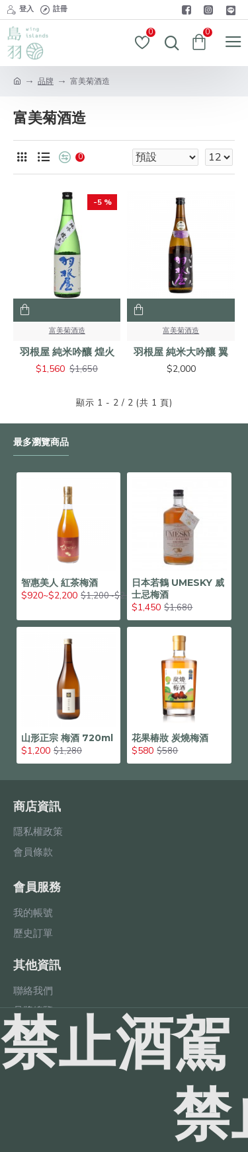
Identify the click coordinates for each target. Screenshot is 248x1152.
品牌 (46, 81)
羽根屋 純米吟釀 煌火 (67, 351)
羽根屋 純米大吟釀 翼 (181, 351)
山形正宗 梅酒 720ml (67, 738)
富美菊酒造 (67, 331)
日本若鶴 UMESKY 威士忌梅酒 (178, 588)
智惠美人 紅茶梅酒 (59, 583)
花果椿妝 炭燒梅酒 (170, 738)
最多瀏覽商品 (41, 442)
